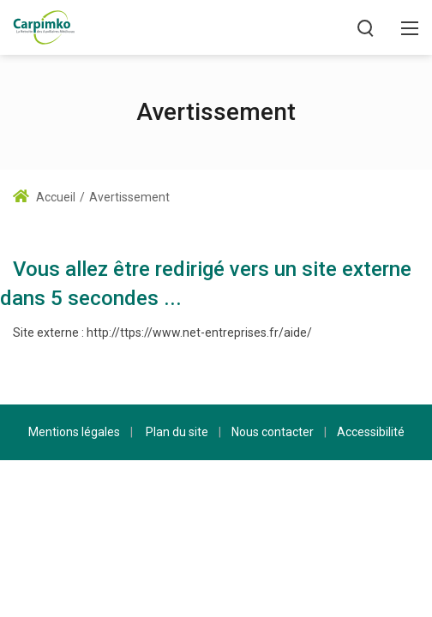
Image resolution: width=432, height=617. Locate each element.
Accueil (44, 197)
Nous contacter (272, 432)
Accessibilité (371, 432)
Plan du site (177, 432)
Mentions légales (74, 432)
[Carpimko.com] (44, 26)
